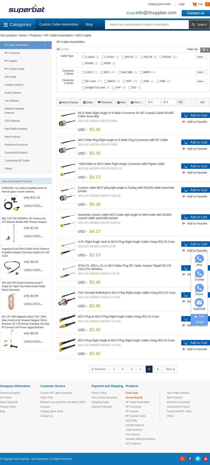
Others (8, 168)
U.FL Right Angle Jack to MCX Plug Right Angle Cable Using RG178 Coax (126, 241)
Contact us (196, 13)
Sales (88, 102)
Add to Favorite (197, 121)
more (200, 57)
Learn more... (33, 205)
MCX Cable (83, 35)
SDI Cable (10, 76)
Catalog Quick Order (159, 4)
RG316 (169, 57)
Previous (99, 369)
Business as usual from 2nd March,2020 (62, 402)
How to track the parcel (104, 397)
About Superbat (8, 402)
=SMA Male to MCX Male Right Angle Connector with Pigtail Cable (121, 163)
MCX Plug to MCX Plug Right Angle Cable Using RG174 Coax (118, 316)
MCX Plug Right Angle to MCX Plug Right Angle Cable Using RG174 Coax (126, 340)
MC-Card (92, 81)
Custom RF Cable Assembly (56, 392)
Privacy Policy (8, 406)
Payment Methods (102, 406)
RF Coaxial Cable (14, 68)
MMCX (148, 72)
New (121, 102)
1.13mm (91, 57)
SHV (130, 81)
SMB (163, 81)
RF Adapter (11, 60)
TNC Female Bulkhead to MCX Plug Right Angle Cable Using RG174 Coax (127, 292)
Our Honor (6, 397)
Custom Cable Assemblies (59, 24)
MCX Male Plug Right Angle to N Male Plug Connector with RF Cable (123, 140)
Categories (17, 24)
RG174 (130, 57)
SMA (147, 81)
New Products (12, 136)
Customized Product (16, 152)
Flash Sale (132, 392)
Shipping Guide (100, 402)
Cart (201, 4)
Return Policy (99, 392)
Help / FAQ (46, 397)
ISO (135, 87)
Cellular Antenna (14, 84)
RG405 (90, 63)
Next (170, 369)
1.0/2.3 (90, 72)
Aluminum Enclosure (16, 144)
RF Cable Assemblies (59, 35)
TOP (199, 316)
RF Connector (12, 53)
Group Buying (134, 397)
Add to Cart (198, 115)
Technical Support (10, 392)
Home (22, 35)
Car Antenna (12, 100)
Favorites (105, 102)
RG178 (149, 57)
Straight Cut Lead (96, 87)
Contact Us (46, 416)
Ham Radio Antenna (16, 128)
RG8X (109, 63)
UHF (119, 87)
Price (137, 102)
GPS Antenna (12, 120)
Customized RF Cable (17, 160)
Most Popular (68, 102)
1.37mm (111, 57)
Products (35, 35)
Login (181, 4)
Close (199, 322)
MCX (108, 72)
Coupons (45, 406)
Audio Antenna (13, 92)
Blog (89, 24)
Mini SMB (128, 72)
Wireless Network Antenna (14, 110)
